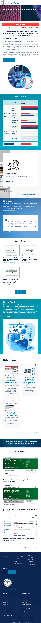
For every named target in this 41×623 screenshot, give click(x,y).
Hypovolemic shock (25, 596)
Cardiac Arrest (24, 602)
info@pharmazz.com (7, 556)
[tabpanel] (20, 169)
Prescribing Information (26, 613)
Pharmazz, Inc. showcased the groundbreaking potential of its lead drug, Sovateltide (29, 381)
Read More (7, 316)
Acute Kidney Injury (25, 600)
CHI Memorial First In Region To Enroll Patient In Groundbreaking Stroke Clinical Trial (11, 379)
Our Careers (5, 604)
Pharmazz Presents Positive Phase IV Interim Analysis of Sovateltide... (10, 259)
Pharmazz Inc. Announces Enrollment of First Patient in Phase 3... (29, 259)
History (4, 598)
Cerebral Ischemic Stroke (26, 604)
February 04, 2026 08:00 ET (9, 262)
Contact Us (5, 602)
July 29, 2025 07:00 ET (26, 262)
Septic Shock (24, 598)
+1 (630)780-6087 (19, 563)
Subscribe (11, 572)
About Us (5, 596)
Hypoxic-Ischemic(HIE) (7, 615)
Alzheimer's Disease (7, 611)
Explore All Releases (20, 291)
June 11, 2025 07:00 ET (8, 284)
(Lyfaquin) (14, 176)
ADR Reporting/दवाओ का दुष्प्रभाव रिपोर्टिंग (29, 611)
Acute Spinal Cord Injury (8, 613)
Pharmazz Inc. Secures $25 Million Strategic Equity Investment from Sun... (10, 281)
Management (6, 600)
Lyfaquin (6, 49)
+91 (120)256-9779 (32, 565)
